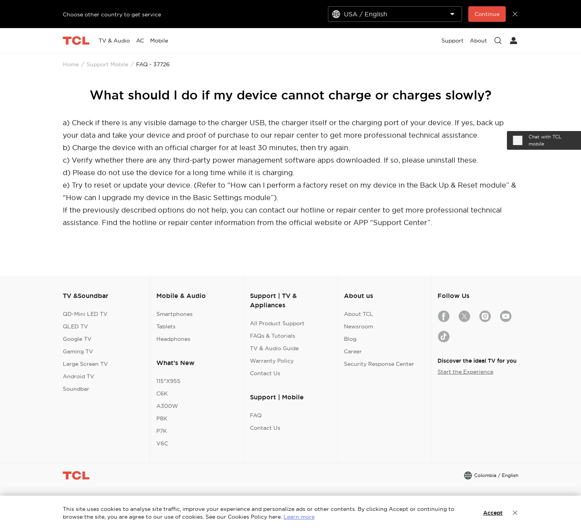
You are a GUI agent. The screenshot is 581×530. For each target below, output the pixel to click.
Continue (487, 14)
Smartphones (174, 313)
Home (71, 64)
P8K (161, 418)
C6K (162, 393)
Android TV (78, 376)
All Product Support (277, 323)
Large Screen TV (85, 363)
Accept (493, 512)
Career (353, 351)
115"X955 (168, 381)
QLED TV (75, 326)
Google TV (77, 338)
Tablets (165, 326)
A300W (167, 405)
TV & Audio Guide (274, 348)
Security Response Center (379, 363)
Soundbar (76, 388)
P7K (161, 430)
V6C (162, 443)
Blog (350, 338)
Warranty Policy (272, 360)
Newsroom (358, 326)
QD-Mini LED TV (85, 313)
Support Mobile (107, 64)
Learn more (299, 516)
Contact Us (265, 373)
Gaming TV (78, 351)
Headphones (173, 338)
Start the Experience (465, 371)
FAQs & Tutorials (272, 335)
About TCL (358, 313)
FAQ (256, 415)
